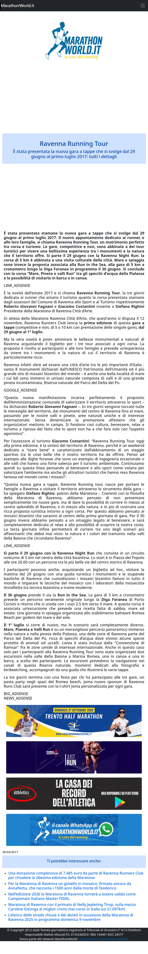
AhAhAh (123, 939)
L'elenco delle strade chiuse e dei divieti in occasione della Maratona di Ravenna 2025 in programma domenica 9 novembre (70, 917)
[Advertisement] (74, 99)
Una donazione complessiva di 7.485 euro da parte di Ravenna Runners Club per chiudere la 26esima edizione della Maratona (76, 875)
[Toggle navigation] (143, 5)
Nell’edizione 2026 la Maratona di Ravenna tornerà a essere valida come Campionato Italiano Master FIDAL (72, 896)
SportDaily (107, 939)
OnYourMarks (88, 939)
